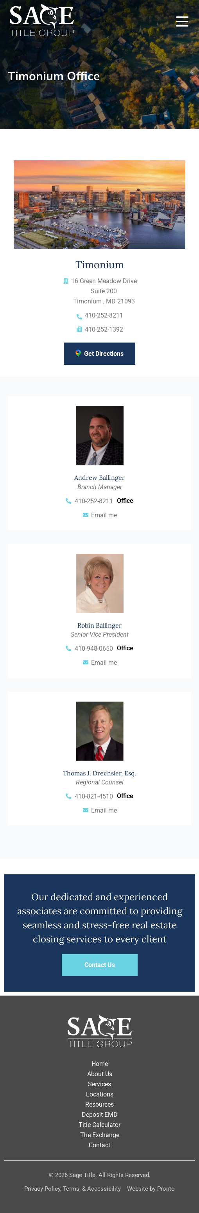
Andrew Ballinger (99, 477)
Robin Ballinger (99, 625)
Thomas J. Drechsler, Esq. (99, 773)
